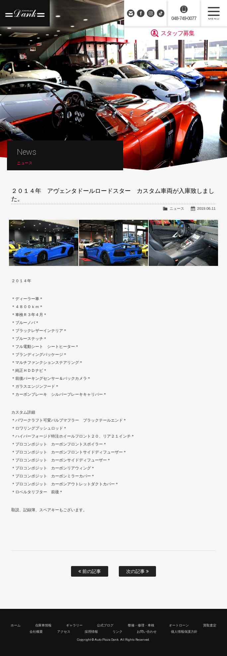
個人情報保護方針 (184, 631)
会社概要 (36, 631)
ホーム (16, 625)
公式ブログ (105, 625)
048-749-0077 (183, 18)
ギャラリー (74, 625)
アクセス (63, 631)
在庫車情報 (43, 625)
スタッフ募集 (177, 33)
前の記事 (89, 571)
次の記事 (137, 571)
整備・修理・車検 (141, 625)
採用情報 (91, 631)
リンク (117, 631)
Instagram (151, 13)
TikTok (161, 13)
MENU (213, 13)
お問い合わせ (131, 13)
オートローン (179, 625)
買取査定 (209, 625)
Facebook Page (141, 13)
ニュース (177, 208)
